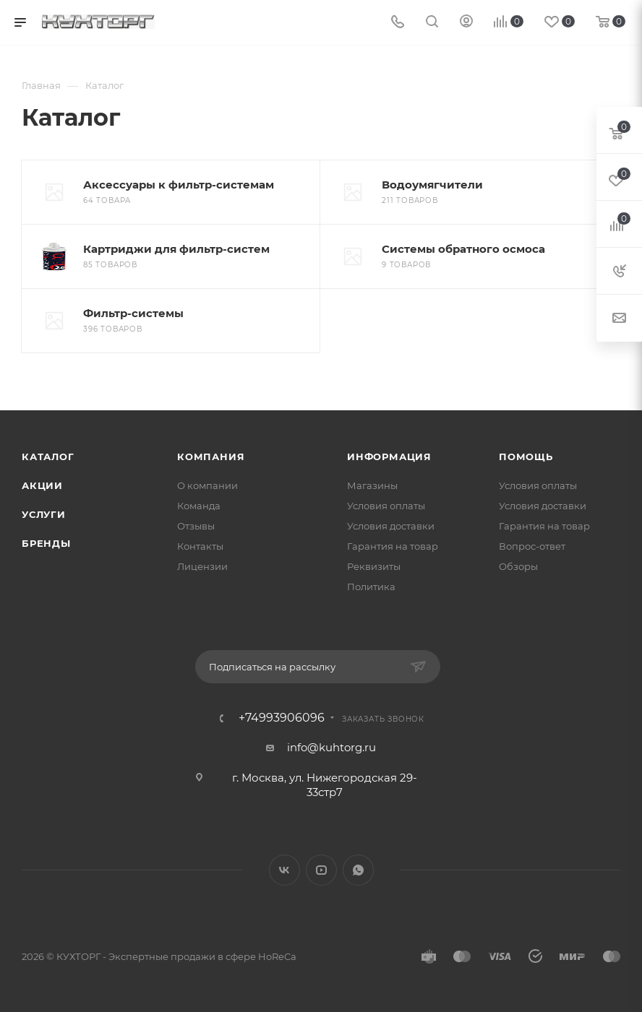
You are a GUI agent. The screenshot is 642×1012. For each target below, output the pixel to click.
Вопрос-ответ (532, 546)
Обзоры (518, 566)
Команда (199, 505)
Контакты (200, 546)
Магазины (372, 485)
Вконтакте (284, 870)
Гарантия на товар (392, 546)
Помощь (526, 456)
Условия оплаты (386, 505)
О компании (207, 485)
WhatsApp (358, 870)
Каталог (48, 456)
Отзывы (196, 526)
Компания (210, 456)
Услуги (44, 514)
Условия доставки (391, 526)
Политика (371, 586)
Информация (389, 456)
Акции (42, 485)
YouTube (321, 870)
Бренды (46, 543)
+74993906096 (282, 718)
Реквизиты (374, 566)
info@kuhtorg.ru (331, 747)
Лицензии (202, 566)
